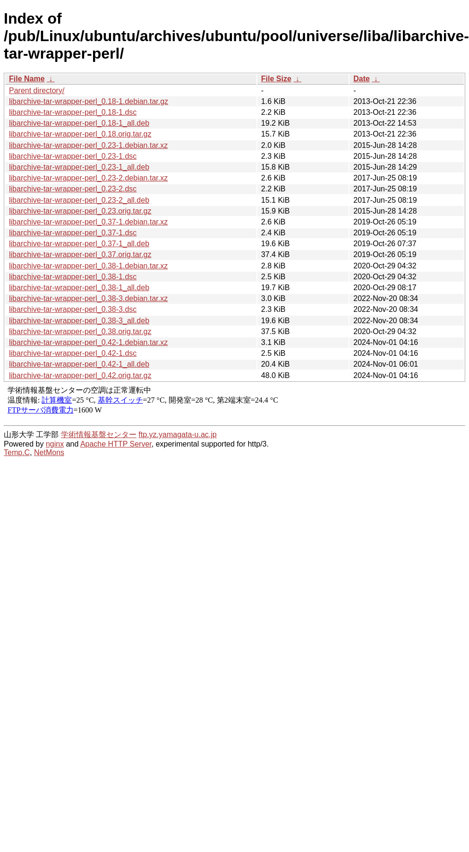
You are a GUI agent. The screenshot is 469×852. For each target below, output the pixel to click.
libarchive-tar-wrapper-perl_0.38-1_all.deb (79, 288)
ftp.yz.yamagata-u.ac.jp (177, 434)
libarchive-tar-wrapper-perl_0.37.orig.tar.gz (80, 254)
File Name (27, 79)
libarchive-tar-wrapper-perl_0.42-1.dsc (72, 353)
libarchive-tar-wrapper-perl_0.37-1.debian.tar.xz (88, 222)
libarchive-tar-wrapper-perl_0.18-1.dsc (72, 112)
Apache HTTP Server (116, 444)
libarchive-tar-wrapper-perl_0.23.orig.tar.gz (80, 211)
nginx (55, 444)
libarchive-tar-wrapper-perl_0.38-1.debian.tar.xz (88, 266)
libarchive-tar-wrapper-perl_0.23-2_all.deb (79, 200)
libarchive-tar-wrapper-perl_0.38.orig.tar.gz (80, 331)
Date (361, 79)
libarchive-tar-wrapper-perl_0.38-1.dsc (72, 277)
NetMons (49, 452)
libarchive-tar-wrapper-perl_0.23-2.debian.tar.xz (88, 178)
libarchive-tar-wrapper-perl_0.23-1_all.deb (79, 167)
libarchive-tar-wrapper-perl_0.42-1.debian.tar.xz (88, 342)
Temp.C (17, 452)
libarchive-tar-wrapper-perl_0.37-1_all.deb (79, 244)
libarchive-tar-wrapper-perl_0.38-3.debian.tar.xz (88, 298)
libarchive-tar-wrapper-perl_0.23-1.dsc (72, 156)
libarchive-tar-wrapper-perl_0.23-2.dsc (72, 189)
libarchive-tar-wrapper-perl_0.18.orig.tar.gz (80, 134)
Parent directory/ (36, 90)
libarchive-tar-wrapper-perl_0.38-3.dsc (72, 309)
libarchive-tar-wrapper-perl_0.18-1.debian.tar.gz (88, 101)
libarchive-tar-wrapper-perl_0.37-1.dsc (72, 233)
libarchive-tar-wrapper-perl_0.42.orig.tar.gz (80, 375)
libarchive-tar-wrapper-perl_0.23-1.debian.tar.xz (88, 145)
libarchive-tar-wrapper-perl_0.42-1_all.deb (79, 364)
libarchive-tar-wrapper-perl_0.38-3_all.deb (79, 321)
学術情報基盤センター (98, 434)
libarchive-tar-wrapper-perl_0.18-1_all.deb (79, 123)
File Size (276, 79)
